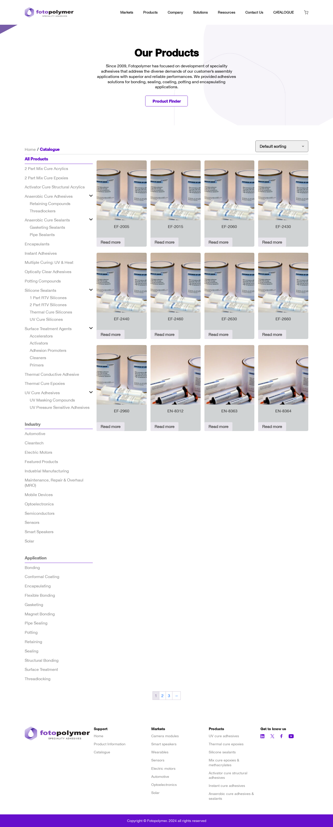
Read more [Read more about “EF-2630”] (218, 334)
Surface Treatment (41, 669)
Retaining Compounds (50, 203)
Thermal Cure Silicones (51, 312)
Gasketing (34, 604)
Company (175, 12)
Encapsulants (37, 244)
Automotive (35, 434)
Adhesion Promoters (48, 350)
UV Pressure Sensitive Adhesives (59, 407)
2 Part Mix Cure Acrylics (46, 168)
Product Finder (167, 101)
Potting (31, 632)
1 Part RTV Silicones (48, 297)
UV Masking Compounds (52, 400)
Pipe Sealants (42, 234)
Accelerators (41, 336)
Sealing (31, 651)
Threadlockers (42, 211)
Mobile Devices (39, 494)
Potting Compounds (43, 281)
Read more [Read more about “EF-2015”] (164, 242)
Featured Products (41, 461)
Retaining (33, 641)
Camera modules (165, 736)
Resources (226, 12)
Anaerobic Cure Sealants (47, 220)
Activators (39, 343)
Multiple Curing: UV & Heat (49, 262)
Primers (37, 365)
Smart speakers (163, 744)
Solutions (200, 12)
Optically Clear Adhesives (48, 272)
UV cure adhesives (224, 736)
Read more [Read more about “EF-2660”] (272, 334)
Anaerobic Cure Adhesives (49, 196)
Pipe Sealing (36, 623)
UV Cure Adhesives (42, 392)
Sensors (32, 522)
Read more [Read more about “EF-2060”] (218, 242)
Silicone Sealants (40, 290)
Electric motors (163, 768)
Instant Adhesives (41, 253)
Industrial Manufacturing (47, 471)
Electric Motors (38, 452)
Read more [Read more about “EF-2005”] (110, 242)
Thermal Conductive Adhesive (52, 374)
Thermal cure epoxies (226, 744)
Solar (29, 541)
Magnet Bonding (40, 614)
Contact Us (254, 12)
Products (150, 12)
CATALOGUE (283, 12)
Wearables (159, 752)
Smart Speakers (39, 531)
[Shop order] (281, 146)
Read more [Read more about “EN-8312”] (164, 426)
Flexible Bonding (40, 595)
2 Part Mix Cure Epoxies (46, 178)
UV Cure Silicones (46, 319)
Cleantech (34, 443)
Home (30, 149)
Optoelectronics (39, 504)
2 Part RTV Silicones (48, 305)
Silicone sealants (222, 752)
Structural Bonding (41, 660)
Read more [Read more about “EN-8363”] (218, 426)
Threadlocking (37, 678)
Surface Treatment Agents (48, 328)
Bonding (32, 567)
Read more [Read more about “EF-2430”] (272, 242)
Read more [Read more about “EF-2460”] (164, 334)
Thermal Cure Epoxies (45, 383)
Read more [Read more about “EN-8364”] (272, 426)
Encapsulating (38, 586)
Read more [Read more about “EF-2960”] (110, 426)
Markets (126, 12)
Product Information (110, 744)
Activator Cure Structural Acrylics (55, 187)
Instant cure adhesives (227, 786)
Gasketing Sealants (47, 227)
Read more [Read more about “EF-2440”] (110, 334)
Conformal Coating (42, 577)
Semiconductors (39, 513)
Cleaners (38, 357)
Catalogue (102, 752)
